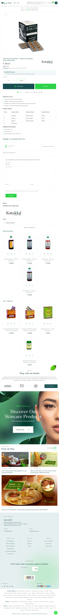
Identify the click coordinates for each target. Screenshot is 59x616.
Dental (22, 605)
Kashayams (10, 595)
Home (22, 8)
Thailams (5, 595)
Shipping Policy (10, 548)
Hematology (40, 605)
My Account (48, 543)
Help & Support (10, 541)
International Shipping (10, 551)
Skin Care (52, 601)
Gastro (51, 608)
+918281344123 (34, 10)
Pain (54, 608)
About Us (29, 541)
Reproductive (19, 608)
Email (32, 184)
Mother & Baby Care (29, 603)
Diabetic (22, 610)
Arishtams (52, 593)
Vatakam (33, 593)
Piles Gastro (52, 605)
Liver (45, 608)
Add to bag (18, 86)
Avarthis (40, 595)
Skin (29, 608)
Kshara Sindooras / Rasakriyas (40, 597)
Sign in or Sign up (49, 541)
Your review (8, 166)
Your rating (8, 162)
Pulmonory (12, 608)
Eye (33, 605)
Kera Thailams (9, 597)
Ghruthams (34, 595)
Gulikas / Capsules (40, 593)
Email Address (24, 567)
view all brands (51, 386)
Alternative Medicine (21, 591)
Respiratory (25, 608)
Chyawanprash (35, 591)
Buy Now (45, 86)
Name (7, 184)
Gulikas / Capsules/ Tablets (32, 8)
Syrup (29, 593)
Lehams (29, 595)
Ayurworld (8, 520)
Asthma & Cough (35, 610)
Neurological (46, 605)
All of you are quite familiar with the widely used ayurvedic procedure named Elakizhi (25, 509)
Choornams (29, 599)
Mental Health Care (23, 601)
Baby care (28, 591)
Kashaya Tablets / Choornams (20, 595)
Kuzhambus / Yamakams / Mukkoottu (21, 597)
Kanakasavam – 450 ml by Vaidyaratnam (48, 259)
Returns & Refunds (10, 543)
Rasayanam (24, 593)
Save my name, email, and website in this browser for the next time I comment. (22, 190)
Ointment (19, 593)
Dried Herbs (50, 597)
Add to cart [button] (14, 253)
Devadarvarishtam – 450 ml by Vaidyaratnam (11, 259)
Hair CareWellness (14, 601)
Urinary (36, 608)
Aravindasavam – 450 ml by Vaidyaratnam (29, 291)
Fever (36, 605)
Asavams (47, 593)
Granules (46, 591)
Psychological (7, 608)
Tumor (32, 608)
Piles (48, 608)
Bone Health (27, 610)
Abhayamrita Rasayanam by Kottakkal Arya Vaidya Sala (29, 361)
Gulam (50, 591)
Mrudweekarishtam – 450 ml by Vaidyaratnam (29, 259)
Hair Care (41, 601)
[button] (17, 92)
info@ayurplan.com (34, 531)
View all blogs (52, 448)
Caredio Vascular (16, 605)
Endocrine (29, 605)
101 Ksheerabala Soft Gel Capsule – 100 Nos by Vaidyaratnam (11, 329)
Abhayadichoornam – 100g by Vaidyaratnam (48, 329)
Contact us (29, 543)
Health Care (24, 68)
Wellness (30, 601)
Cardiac (10, 605)
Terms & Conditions (10, 546)
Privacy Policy (10, 553)
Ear (25, 605)
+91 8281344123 (8, 531)
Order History (48, 546)
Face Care (46, 601)
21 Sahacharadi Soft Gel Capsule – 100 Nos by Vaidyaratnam (29, 329)
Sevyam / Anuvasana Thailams (49, 595)
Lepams (31, 597)
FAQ (29, 546)
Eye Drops (41, 591)
